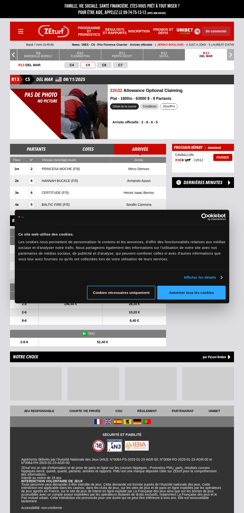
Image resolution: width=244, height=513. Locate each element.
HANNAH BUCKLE (56, 181)
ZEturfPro (169, 106)
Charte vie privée (84, 411)
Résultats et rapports (115, 31)
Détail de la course (124, 106)
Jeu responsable (39, 411)
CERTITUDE (52, 193)
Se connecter (216, 31)
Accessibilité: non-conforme (41, 508)
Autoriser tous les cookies (191, 292)
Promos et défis (163, 31)
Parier (223, 157)
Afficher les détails (200, 277)
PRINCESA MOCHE (57, 169)
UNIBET (214, 411)
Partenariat (182, 411)
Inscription (139, 31)
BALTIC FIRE (52, 204)
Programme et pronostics (89, 31)
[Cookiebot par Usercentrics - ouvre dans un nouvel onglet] (205, 217)
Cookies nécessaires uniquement (121, 292)
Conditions (149, 106)
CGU (118, 411)
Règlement (147, 411)
